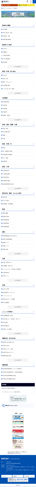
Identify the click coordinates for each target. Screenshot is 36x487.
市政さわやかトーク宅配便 (9, 299)
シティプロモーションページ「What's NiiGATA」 (11, 391)
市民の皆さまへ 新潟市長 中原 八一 (12, 318)
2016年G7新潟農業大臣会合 (9, 378)
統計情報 (5, 62)
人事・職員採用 (6, 58)
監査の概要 (5, 213)
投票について (6, 245)
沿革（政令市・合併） (8, 32)
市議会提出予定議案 (7, 154)
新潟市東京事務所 (7, 39)
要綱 (4, 135)
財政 (4, 147)
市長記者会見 (6, 272)
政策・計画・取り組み (9, 71)
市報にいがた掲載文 (7, 329)
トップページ (9, 8)
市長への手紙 (6, 289)
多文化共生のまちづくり (8, 352)
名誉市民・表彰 (6, 36)
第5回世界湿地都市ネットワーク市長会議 (12, 368)
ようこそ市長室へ (7, 311)
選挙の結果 (5, 249)
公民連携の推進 (6, 85)
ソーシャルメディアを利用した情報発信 (12, 269)
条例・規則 (5, 128)
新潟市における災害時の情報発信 (8, 388)
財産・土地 (5, 166)
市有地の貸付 (6, 177)
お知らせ (5, 48)
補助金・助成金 (6, 115)
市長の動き (5, 322)
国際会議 (5, 365)
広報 (3, 258)
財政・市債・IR (7, 144)
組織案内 (5, 52)
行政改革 (5, 105)
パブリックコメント (7, 295)
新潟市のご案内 (7, 45)
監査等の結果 (6, 216)
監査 (3, 209)
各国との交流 (6, 345)
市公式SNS (27, 476)
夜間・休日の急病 (23, 5)
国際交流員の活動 (7, 355)
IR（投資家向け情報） (8, 151)
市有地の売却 (6, 170)
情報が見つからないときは (11, 405)
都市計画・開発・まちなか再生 (11, 193)
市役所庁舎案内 (6, 55)
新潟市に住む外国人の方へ (9, 342)
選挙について (6, 242)
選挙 (3, 232)
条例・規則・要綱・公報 (9, 124)
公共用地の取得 (6, 173)
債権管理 (5, 161)
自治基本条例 (6, 101)
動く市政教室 (6, 302)
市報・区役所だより (7, 262)
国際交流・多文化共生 (9, 338)
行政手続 (5, 111)
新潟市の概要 (6, 25)
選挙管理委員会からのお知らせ (10, 235)
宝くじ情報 (5, 157)
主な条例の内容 (6, 131)
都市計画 (5, 197)
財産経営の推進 (6, 180)
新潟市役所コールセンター (9, 292)
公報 (4, 138)
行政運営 (5, 98)
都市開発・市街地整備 (8, 203)
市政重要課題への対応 (8, 315)
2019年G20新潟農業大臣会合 (9, 375)
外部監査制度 (6, 226)
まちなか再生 (6, 200)
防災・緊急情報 (7, 5)
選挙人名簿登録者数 (7, 239)
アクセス (4, 476)
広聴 (3, 285)
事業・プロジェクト (7, 82)
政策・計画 (5, 78)
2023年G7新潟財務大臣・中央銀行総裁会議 (12, 372)
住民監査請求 (6, 223)
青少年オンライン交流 (8, 348)
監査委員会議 (6, 219)
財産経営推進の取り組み (8, 184)
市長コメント (6, 275)
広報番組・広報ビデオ (8, 265)
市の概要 (5, 29)
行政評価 (5, 108)
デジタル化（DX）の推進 (8, 88)
